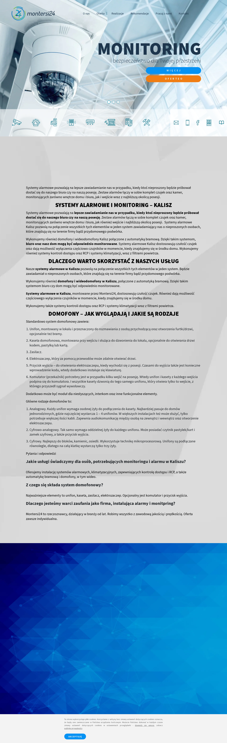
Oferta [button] (101, 13)
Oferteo (172, 79)
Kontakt (184, 13)
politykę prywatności (73, 728)
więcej (173, 70)
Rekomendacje (140, 13)
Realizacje (117, 13)
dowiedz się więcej (144, 725)
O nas (86, 13)
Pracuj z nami (164, 13)
